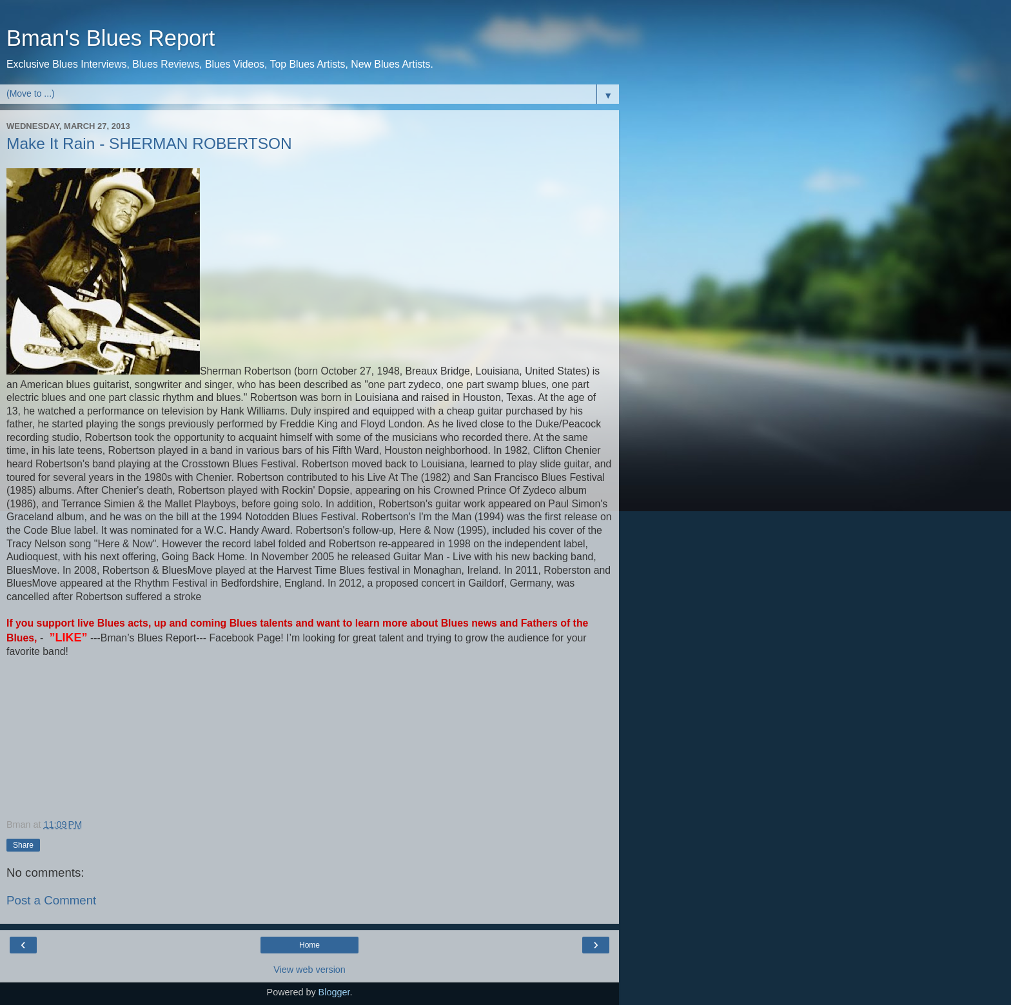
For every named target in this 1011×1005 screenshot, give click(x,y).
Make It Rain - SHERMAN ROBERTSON (149, 143)
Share (23, 845)
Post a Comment (51, 900)
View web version (309, 969)
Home (309, 945)
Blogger (334, 992)
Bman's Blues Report (110, 38)
